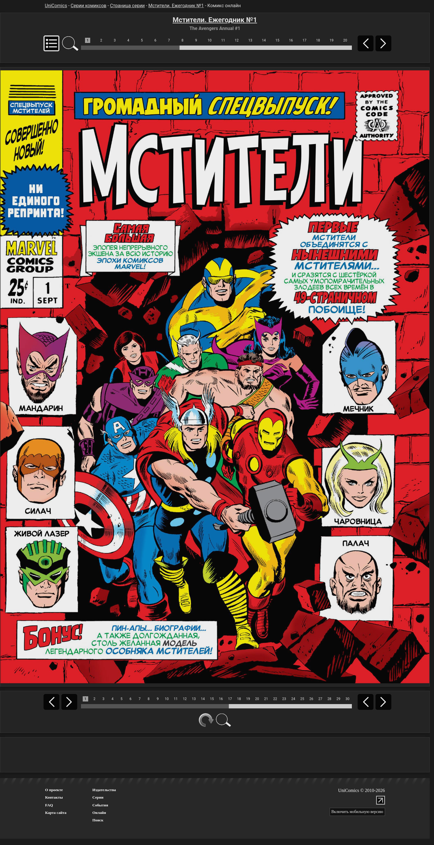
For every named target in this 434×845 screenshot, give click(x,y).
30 (348, 699)
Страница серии (127, 5)
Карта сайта (56, 812)
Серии (97, 797)
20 (345, 40)
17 (305, 40)
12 (237, 40)
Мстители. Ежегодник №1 (176, 5)
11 (223, 40)
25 (302, 699)
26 (311, 699)
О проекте (54, 790)
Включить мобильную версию (357, 812)
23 (284, 699)
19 (332, 40)
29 (338, 699)
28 (329, 699)
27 (320, 699)
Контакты (54, 797)
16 (291, 40)
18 (318, 40)
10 (210, 40)
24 (293, 699)
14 (264, 40)
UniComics (56, 5)
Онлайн (99, 812)
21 (266, 699)
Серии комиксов (88, 5)
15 (278, 40)
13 (250, 40)
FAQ (49, 805)
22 (275, 699)
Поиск (97, 820)
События (100, 805)
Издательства (104, 790)
